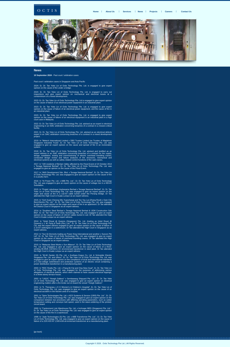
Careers (168, 11)
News (140, 11)
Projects (153, 11)
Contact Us (186, 11)
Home (96, 11)
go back (38, 332)
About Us (110, 11)
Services (127, 11)
